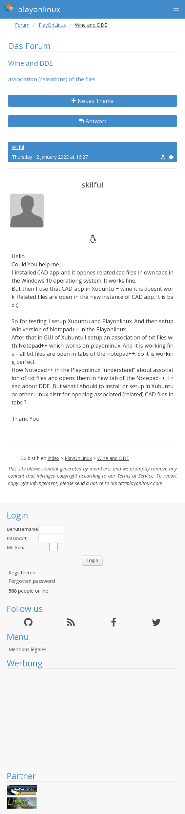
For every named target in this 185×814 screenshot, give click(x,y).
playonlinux (32, 8)
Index (53, 458)
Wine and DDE (113, 458)
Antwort (92, 121)
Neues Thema (92, 101)
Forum (22, 25)
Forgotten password (31, 581)
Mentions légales (27, 649)
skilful (18, 147)
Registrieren (21, 572)
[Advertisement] (92, 719)
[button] (176, 9)
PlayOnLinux (52, 25)
